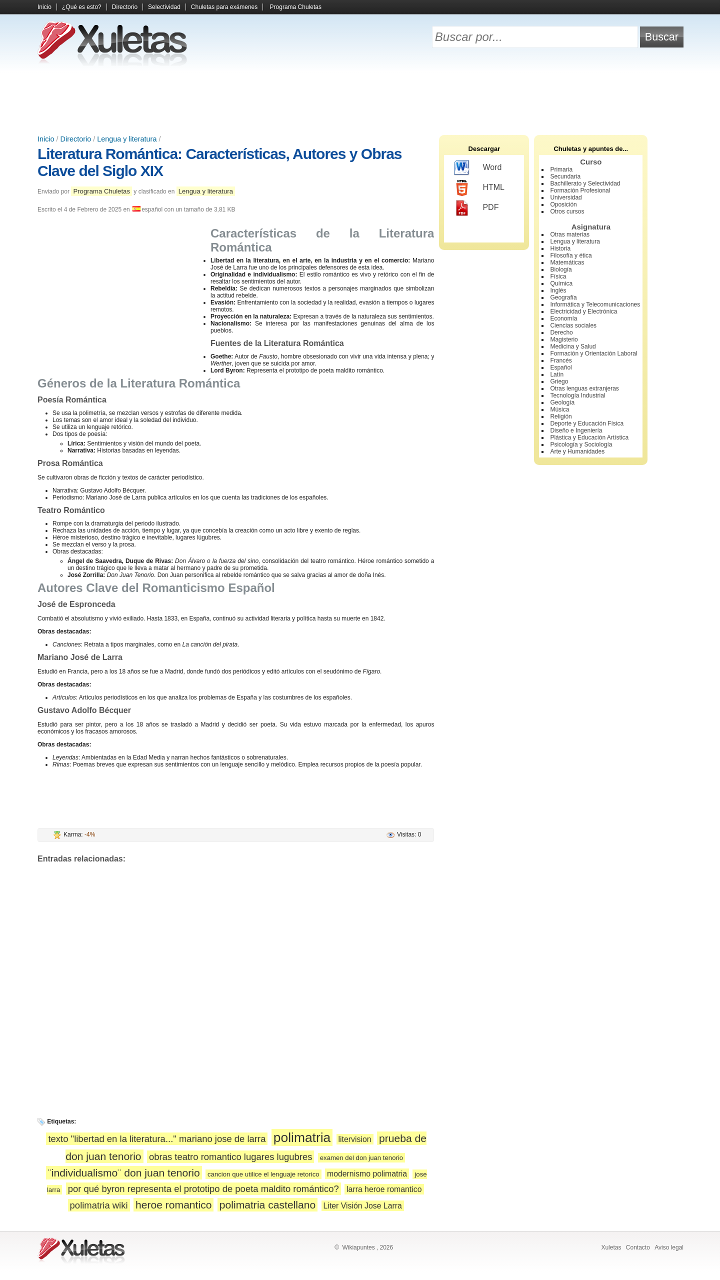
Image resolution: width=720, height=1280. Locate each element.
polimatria (302, 1137)
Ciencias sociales (573, 325)
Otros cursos (567, 211)
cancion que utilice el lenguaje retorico (264, 1174)
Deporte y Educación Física (587, 423)
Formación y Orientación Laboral (593, 353)
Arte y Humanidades (577, 451)
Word (478, 168)
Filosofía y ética (571, 255)
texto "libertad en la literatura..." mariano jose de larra (157, 1139)
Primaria (561, 169)
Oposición (563, 204)
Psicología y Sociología (581, 444)
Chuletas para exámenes (224, 7)
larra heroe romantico (384, 1189)
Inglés (558, 290)
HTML (479, 188)
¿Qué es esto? (82, 7)
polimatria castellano (268, 1204)
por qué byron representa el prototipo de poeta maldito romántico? (203, 1189)
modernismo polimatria (367, 1174)
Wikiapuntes (358, 1247)
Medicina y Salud (573, 346)
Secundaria (565, 176)
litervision (355, 1139)
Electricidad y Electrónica (583, 311)
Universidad (566, 197)
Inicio (45, 7)
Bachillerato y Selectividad (585, 183)
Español (561, 367)
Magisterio (564, 339)
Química (561, 283)
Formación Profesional (580, 190)
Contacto (638, 1247)
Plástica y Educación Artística (589, 437)
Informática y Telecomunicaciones (595, 304)
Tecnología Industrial (577, 395)
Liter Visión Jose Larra (363, 1206)
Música (559, 409)
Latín (557, 374)
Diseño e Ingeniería (576, 430)
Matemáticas (567, 262)
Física (558, 276)
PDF (476, 208)
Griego (559, 381)
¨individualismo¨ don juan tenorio (124, 1172)
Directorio (125, 7)
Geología (562, 402)
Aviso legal (669, 1247)
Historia (560, 248)
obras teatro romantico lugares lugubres (230, 1157)
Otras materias (570, 234)
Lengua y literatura (126, 139)
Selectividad (164, 7)
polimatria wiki (99, 1205)
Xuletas (611, 1247)
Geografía (563, 297)
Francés (561, 360)
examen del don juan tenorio (361, 1158)
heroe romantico (174, 1204)
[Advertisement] (360, 100)
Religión (561, 416)
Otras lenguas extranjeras (584, 388)
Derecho (561, 332)
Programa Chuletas (296, 7)
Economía (563, 318)
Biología (561, 269)
